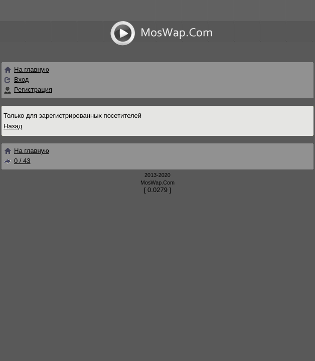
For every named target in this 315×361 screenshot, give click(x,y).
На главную (26, 69)
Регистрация (33, 89)
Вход (21, 79)
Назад (13, 126)
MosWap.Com (157, 182)
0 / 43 (17, 160)
